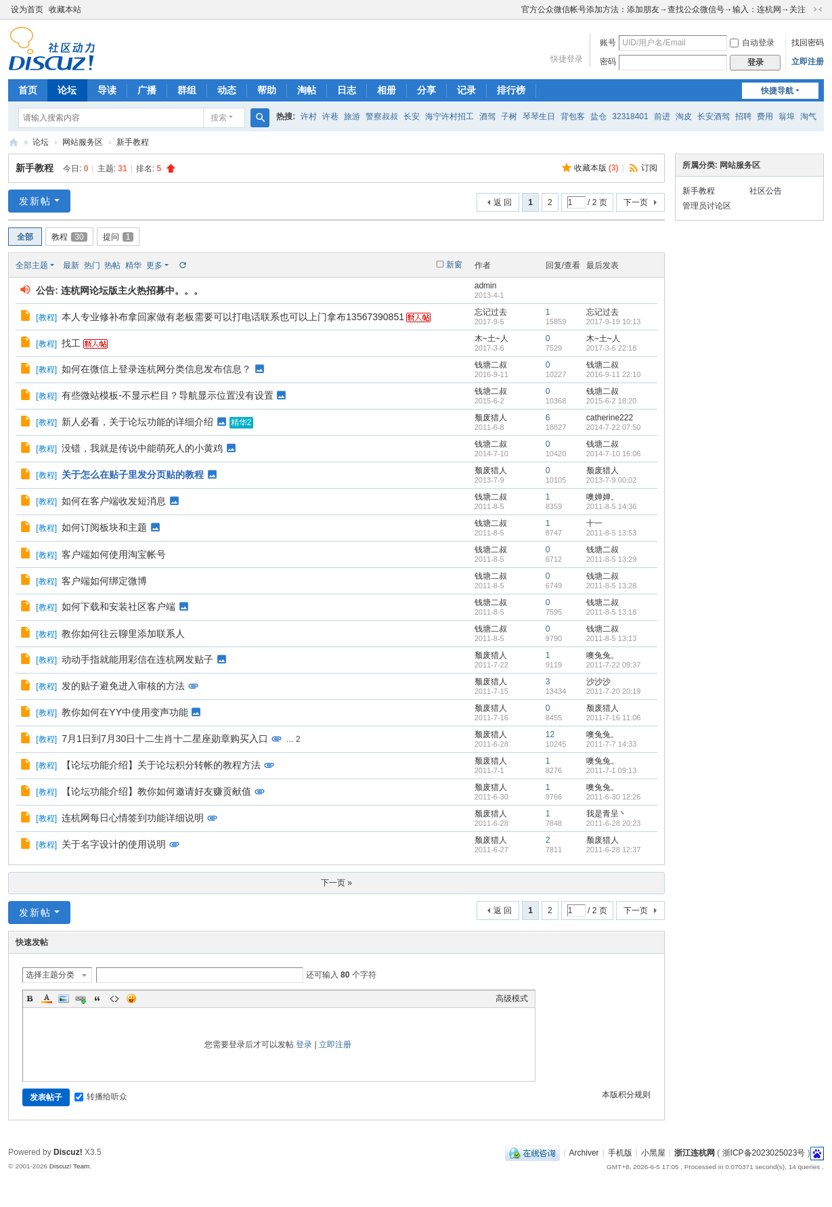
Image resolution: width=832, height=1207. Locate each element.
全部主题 (32, 265)
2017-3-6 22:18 (611, 348)
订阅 (649, 168)
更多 (154, 265)
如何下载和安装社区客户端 (118, 606)
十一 (594, 523)
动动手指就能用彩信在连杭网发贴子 (137, 659)
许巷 (330, 116)
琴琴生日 (539, 116)
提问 (118, 237)
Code (114, 998)
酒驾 (487, 116)
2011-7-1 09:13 (611, 770)
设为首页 (27, 9)
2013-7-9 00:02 (611, 480)
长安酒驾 (713, 116)
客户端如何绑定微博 (104, 580)
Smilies (131, 998)
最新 (71, 265)
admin (486, 285)
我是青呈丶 (606, 813)
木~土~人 (491, 338)
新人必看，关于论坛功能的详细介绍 (137, 421)
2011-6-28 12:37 (613, 850)
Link (80, 998)
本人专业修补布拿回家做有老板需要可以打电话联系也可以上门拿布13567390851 (233, 316)
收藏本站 (65, 9)
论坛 (67, 90)
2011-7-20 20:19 (613, 691)
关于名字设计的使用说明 (114, 844)
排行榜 (511, 90)
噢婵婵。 (602, 497)
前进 (662, 116)
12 (550, 734)
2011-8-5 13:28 (611, 585)
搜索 (219, 118)
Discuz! (68, 1152)
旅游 (352, 116)
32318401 (630, 116)
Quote (97, 998)
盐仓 (598, 116)
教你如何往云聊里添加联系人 (123, 633)
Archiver (584, 1153)
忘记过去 (491, 312)
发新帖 (35, 201)
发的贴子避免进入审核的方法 (123, 685)
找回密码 (807, 42)
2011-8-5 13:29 (611, 559)
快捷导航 (777, 90)
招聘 (743, 116)
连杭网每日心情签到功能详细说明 (133, 817)
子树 (509, 116)
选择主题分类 (50, 975)
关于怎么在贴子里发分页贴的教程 (133, 474)
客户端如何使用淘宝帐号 (114, 554)
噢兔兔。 (602, 655)
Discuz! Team (69, 1166)
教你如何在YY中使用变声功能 (125, 712)
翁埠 (787, 116)
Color (46, 998)
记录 (466, 90)
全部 (25, 237)
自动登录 (752, 42)
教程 (69, 237)
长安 (411, 116)
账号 (608, 42)
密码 (608, 61)
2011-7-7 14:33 (611, 744)
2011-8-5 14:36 (611, 506)
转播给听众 (100, 1096)
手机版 (620, 1153)
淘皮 (684, 116)
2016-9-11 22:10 (613, 374)
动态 (226, 90)
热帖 (112, 265)
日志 (346, 90)
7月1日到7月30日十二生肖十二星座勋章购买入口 (165, 738)
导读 (106, 90)
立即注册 (807, 61)
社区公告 (765, 191)
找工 (71, 343)
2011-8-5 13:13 (611, 638)
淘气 (808, 116)
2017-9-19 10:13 (613, 321)
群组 (186, 90)
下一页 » (336, 882)
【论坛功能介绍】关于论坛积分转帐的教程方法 (161, 765)
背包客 (573, 116)
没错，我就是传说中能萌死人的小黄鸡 (142, 448)
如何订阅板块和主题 (104, 527)
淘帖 (306, 90)
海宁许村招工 (449, 116)
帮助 (266, 90)
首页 (27, 90)
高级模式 (512, 998)
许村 (309, 116)
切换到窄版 (818, 9)
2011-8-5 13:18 (611, 612)
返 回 (503, 202)
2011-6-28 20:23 (613, 823)
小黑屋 (653, 1153)
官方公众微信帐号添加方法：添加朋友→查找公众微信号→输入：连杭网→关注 (663, 9)
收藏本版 (596, 168)
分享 (426, 90)
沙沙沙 (598, 681)
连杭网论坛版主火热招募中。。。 (132, 290)
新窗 (454, 264)
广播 (146, 90)
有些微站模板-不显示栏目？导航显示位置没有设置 (167, 395)
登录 (304, 1044)
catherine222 (609, 417)
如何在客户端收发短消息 (114, 501)
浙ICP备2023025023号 (764, 1153)
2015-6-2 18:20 (611, 401)
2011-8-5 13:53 (611, 533)
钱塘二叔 (491, 365)
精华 (133, 265)
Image (63, 998)
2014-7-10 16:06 (613, 453)
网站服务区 (82, 142)
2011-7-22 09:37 (613, 665)
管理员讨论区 (706, 206)
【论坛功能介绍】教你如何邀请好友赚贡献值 (156, 791)
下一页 (635, 202)
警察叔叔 (382, 116)
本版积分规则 (626, 1094)
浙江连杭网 (13, 142)
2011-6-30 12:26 (613, 797)
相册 (386, 90)
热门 (92, 265)
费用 (765, 116)
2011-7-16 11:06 (613, 718)
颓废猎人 (491, 417)
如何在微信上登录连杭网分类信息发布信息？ (156, 369)
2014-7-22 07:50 (613, 427)
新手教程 (132, 142)
